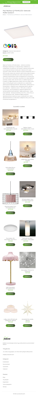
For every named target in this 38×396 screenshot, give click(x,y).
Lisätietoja (8, 59)
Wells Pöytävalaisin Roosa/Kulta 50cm (10, 288)
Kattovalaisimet (17, 51)
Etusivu (4, 14)
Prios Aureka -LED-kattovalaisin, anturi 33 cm (10, 239)
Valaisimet (11, 51)
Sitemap (4, 386)
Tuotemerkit (5, 366)
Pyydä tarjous (26, 1)
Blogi (4, 377)
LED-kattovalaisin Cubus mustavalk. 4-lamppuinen (27, 200)
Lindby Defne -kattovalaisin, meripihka (27, 160)
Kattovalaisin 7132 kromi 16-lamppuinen (27, 270)
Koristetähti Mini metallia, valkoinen (27, 320)
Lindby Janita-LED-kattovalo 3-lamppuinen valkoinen (10, 320)
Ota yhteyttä (5, 379)
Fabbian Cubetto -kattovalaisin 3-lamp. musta (27, 128)
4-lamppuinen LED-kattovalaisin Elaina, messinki (10, 128)
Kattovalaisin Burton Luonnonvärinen (10, 168)
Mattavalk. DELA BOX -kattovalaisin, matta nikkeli (27, 239)
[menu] (34, 6)
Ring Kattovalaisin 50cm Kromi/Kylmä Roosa (10, 207)
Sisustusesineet (6, 364)
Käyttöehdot (5, 382)
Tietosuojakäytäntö (7, 384)
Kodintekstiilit (6, 361)
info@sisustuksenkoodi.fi (8, 354)
